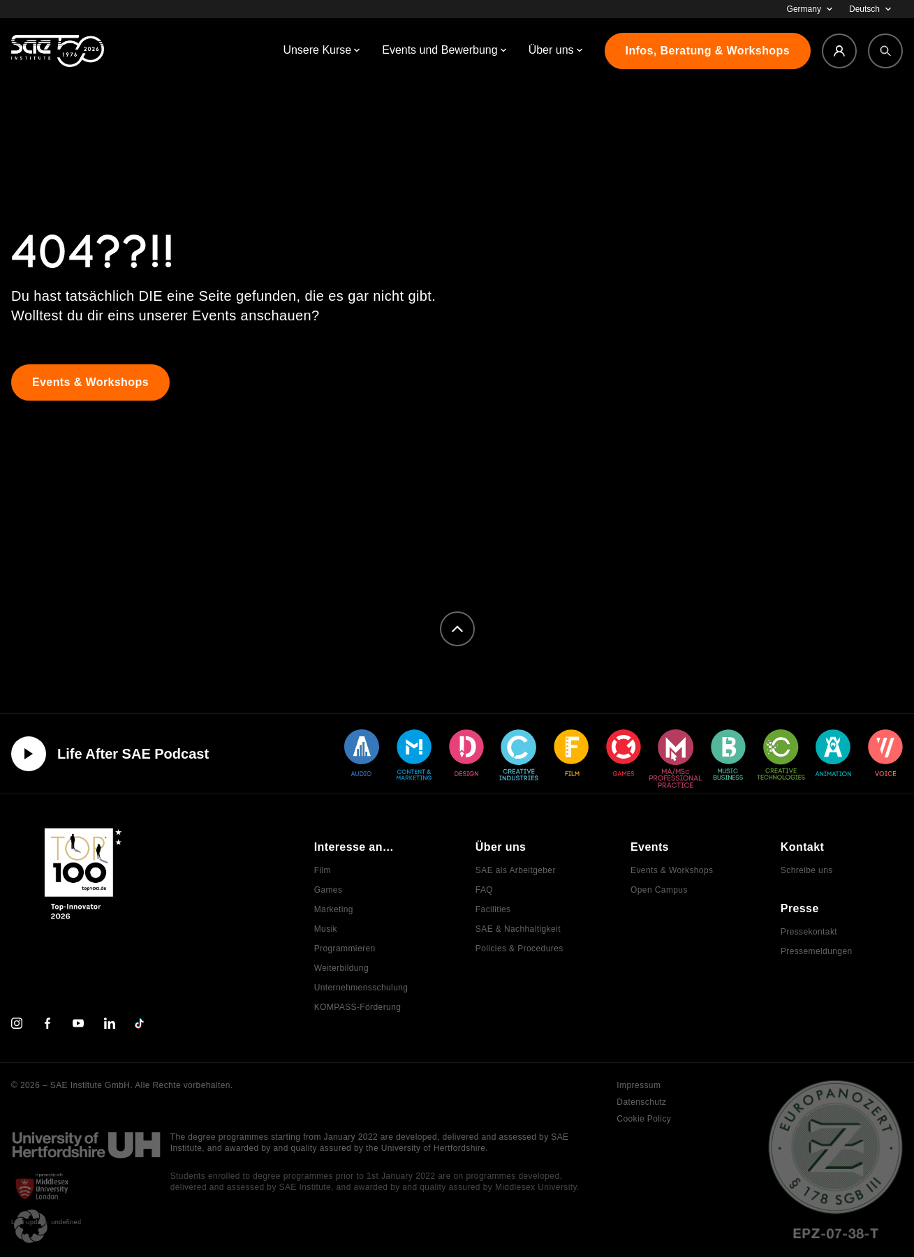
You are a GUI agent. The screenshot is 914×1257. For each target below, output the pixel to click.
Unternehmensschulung (361, 987)
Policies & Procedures (519, 948)
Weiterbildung (341, 968)
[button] (30, 1226)
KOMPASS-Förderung (357, 1007)
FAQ (484, 890)
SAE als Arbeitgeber (516, 870)
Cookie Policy (644, 1119)
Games (328, 890)
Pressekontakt (809, 932)
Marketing (333, 909)
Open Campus (659, 890)
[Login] (839, 51)
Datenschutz (641, 1102)
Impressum (639, 1085)
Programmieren (345, 948)
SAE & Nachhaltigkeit (518, 929)
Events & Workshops (672, 870)
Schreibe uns (807, 870)
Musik (325, 929)
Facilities (493, 909)
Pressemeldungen (817, 951)
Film (322, 870)
